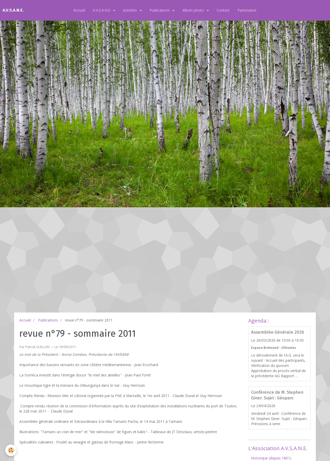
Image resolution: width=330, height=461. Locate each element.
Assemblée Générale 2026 (277, 332)
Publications (160, 10)
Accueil (79, 10)
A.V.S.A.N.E (102, 10)
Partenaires (247, 10)
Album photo (193, 10)
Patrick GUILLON (37, 347)
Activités (130, 10)
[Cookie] (11, 450)
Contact (223, 10)
